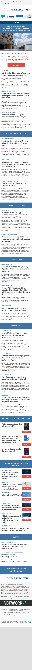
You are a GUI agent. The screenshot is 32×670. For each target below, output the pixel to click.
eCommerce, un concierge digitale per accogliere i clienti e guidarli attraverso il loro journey (15, 238)
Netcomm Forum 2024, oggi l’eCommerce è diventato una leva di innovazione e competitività (14, 214)
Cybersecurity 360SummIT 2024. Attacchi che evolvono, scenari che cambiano (10, 475)
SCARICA (26, 432)
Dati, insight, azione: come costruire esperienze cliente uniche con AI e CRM (11, 507)
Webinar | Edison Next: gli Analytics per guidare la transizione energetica (15, 529)
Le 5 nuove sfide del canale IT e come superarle (11, 450)
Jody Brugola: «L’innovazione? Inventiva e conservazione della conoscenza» (15, 74)
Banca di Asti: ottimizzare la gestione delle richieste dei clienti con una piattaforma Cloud (14, 335)
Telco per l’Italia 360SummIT (11, 495)
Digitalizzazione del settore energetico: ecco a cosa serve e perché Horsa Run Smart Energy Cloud (11, 439)
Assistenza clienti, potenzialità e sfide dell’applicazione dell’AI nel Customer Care (14, 143)
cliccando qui (28, 622)
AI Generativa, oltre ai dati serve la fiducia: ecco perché (13, 184)
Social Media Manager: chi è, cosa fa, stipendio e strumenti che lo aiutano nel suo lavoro (15, 268)
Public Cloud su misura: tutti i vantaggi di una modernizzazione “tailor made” (11, 519)
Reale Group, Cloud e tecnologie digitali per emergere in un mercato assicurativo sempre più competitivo (15, 399)
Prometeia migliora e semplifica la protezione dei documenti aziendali (13, 378)
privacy (25, 614)
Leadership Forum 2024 (9, 556)
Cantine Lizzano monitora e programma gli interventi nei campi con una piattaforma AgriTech (15, 357)
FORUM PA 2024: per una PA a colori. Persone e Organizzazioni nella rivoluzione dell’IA (14, 546)
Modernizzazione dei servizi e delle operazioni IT (11, 425)
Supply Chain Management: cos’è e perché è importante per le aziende (13, 309)
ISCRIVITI (26, 476)
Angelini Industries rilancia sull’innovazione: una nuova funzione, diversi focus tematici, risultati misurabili (16, 28)
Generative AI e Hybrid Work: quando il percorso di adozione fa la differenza (11, 486)
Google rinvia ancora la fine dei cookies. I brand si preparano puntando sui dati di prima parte (15, 95)
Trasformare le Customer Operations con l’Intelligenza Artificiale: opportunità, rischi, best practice (15, 164)
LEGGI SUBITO (16, 65)
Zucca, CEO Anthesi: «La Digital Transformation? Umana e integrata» (14, 115)
